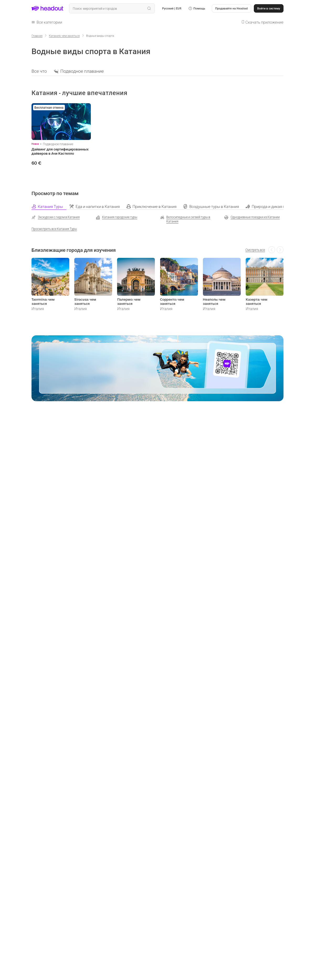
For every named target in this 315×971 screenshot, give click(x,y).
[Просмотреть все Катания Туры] (54, 229)
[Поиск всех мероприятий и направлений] (111, 8)
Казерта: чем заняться (256, 301)
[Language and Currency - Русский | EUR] (172, 8)
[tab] (50, 206)
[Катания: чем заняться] (64, 35)
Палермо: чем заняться (128, 301)
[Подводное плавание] (82, 71)
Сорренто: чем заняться (172, 301)
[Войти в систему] (269, 8)
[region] (158, 71)
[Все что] (39, 71)
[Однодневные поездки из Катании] (252, 217)
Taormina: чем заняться (43, 301)
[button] (197, 8)
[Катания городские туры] (116, 217)
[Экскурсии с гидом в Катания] (56, 217)
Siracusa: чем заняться (85, 301)
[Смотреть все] (255, 250)
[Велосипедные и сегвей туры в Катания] (189, 219)
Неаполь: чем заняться (214, 301)
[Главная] (37, 35)
